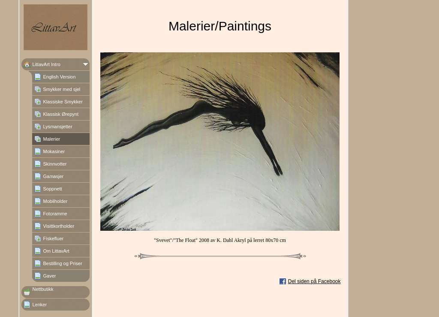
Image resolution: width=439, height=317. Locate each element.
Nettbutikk (43, 289)
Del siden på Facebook (314, 281)
